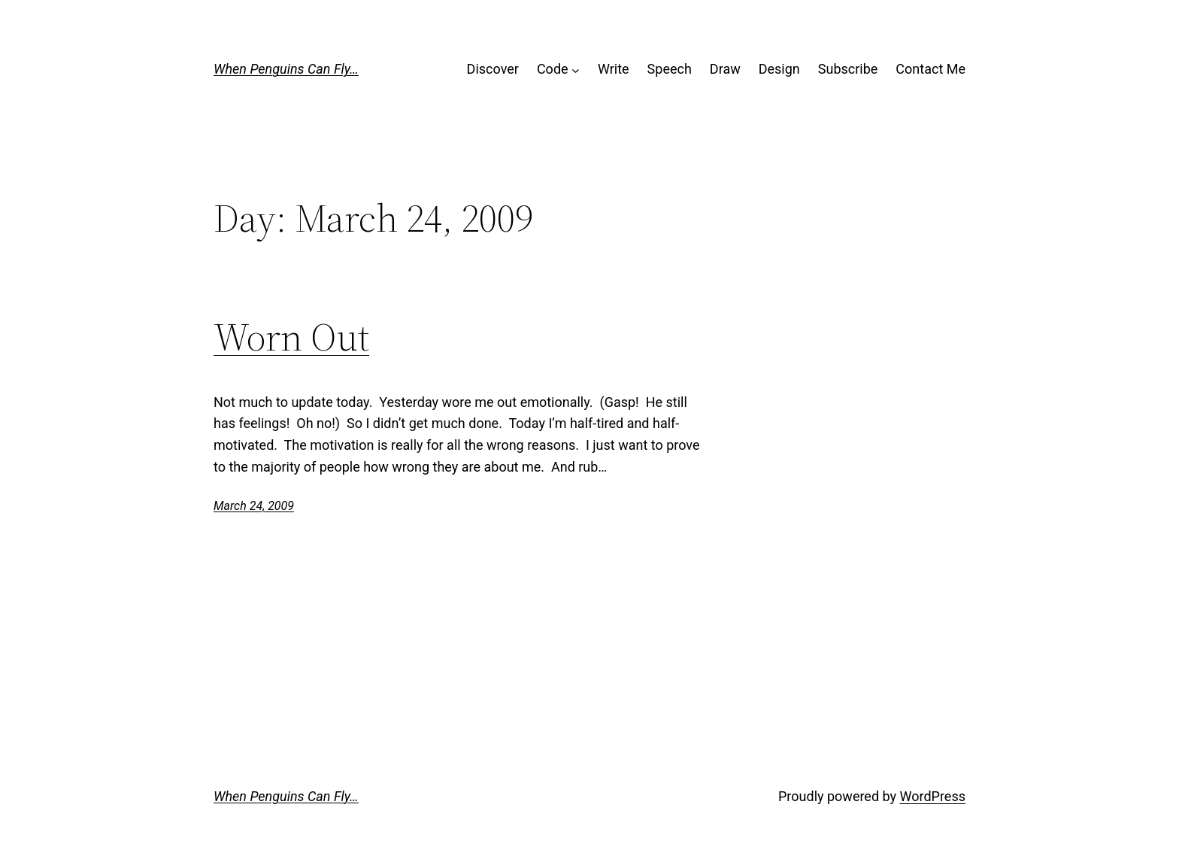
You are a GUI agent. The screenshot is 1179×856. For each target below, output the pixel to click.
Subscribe (848, 69)
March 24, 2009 (254, 506)
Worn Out (291, 337)
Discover (493, 69)
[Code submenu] (575, 69)
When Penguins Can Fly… (286, 69)
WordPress (932, 796)
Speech (669, 69)
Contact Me (930, 69)
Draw (725, 69)
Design (779, 69)
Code (552, 69)
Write (613, 69)
